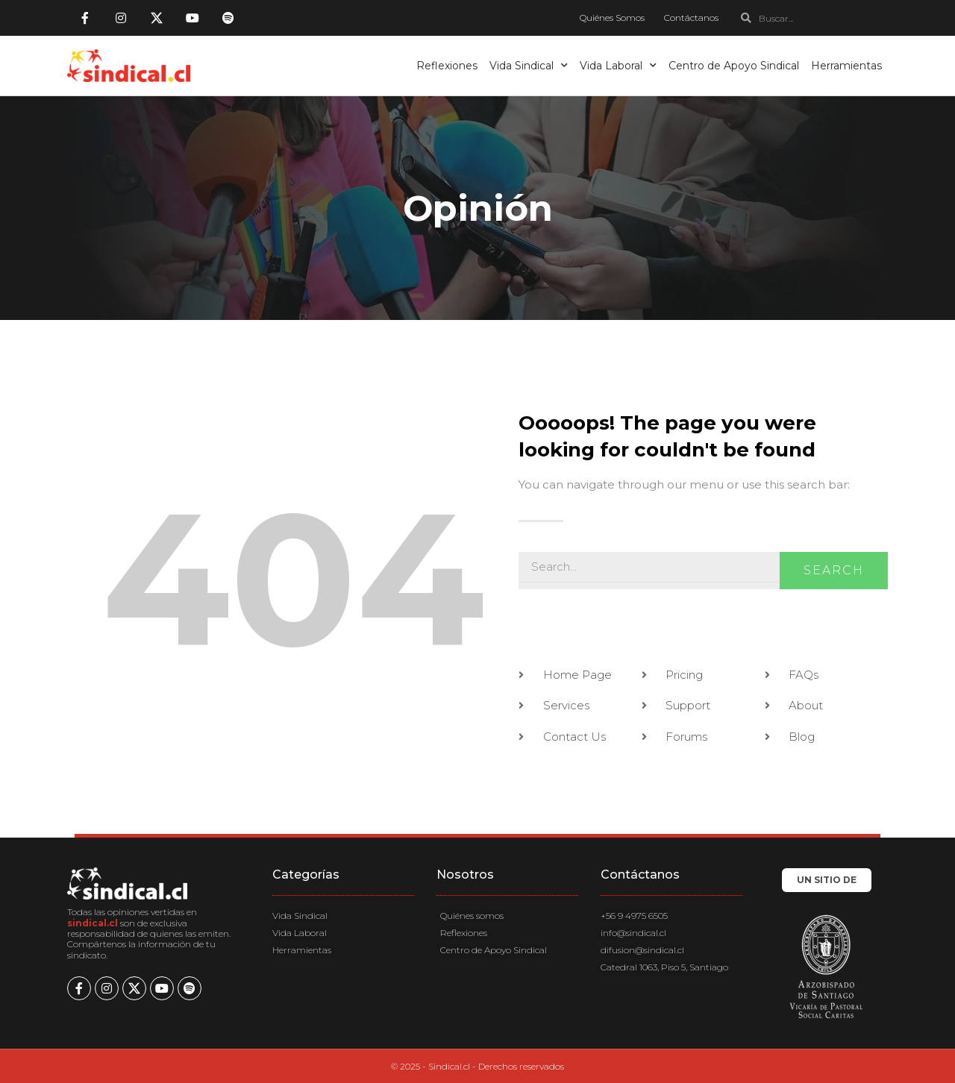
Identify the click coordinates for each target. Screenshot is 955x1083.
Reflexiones (447, 65)
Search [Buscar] (834, 570)
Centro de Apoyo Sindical (733, 65)
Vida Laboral (618, 65)
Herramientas (846, 65)
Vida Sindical (528, 65)
